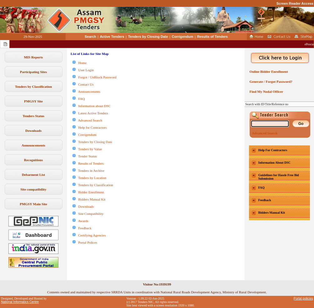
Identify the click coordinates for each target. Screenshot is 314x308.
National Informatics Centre (20, 302)
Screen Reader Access (295, 3)
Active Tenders (112, 36)
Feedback (81, 228)
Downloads (33, 130)
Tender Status (84, 156)
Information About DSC (274, 162)
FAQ (78, 99)
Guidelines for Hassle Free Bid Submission (278, 176)
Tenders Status (33, 116)
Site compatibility (34, 189)
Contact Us (82, 84)
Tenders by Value (87, 149)
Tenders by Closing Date (148, 36)
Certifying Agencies (89, 235)
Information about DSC (91, 106)
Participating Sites (33, 72)
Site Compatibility (87, 214)
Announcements (33, 145)
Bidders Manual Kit (89, 199)
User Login (83, 70)
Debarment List (33, 174)
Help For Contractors (272, 150)
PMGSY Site (33, 101)
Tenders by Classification (33, 86)
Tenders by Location (89, 178)
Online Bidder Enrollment (268, 71)
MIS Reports (33, 57)
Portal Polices (84, 242)
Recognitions (33, 160)
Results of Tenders (212, 36)
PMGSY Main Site (33, 204)
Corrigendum (182, 36)
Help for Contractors (89, 127)
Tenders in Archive (88, 170)
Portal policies (303, 298)
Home (79, 63)
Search (90, 36)
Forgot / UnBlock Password (94, 77)
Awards (80, 221)
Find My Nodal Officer (265, 91)
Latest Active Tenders (90, 113)
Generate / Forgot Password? (270, 81)
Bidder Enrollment (88, 192)
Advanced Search (87, 120)
